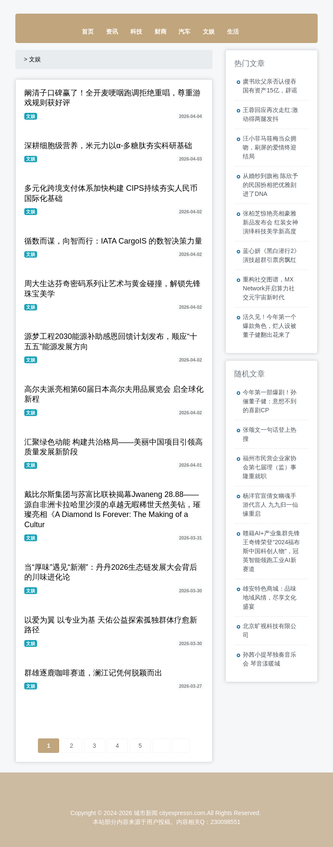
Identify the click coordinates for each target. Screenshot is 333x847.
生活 (233, 31)
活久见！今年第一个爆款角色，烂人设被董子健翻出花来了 (269, 325)
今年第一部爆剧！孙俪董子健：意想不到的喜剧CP (269, 401)
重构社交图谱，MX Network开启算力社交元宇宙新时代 (268, 288)
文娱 (209, 31)
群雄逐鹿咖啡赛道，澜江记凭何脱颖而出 (93, 673)
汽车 (184, 31)
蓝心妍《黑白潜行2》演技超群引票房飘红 (271, 255)
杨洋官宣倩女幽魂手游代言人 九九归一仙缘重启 (270, 504)
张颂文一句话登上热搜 (269, 434)
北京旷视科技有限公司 (269, 630)
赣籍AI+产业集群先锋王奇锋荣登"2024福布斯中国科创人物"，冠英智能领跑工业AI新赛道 (271, 551)
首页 (88, 31)
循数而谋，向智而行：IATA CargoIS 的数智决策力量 (113, 241)
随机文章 (249, 374)
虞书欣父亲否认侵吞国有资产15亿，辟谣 (270, 86)
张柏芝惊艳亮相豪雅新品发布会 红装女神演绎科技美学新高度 (270, 222)
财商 (160, 31)
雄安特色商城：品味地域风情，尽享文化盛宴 (269, 597)
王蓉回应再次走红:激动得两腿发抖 (270, 114)
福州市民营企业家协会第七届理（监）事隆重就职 (269, 467)
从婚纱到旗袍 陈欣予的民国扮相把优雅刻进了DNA (270, 184)
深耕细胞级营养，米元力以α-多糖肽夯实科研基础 (108, 145)
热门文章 (249, 63)
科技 (136, 31)
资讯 (112, 31)
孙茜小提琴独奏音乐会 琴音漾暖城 (269, 659)
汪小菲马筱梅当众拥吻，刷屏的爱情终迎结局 (269, 147)
